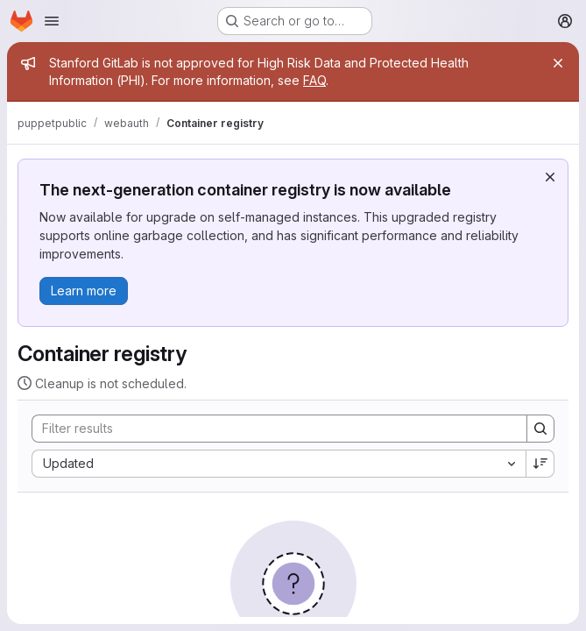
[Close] (557, 63)
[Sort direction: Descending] (540, 464)
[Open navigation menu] (52, 21)
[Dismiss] (550, 177)
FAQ (314, 80)
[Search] (270, 428)
